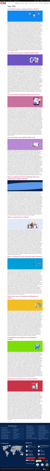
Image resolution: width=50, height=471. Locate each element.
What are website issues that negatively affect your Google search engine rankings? (23, 177)
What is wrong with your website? (18, 217)
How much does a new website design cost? (21, 137)
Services (22, 3)
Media (30, 3)
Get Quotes (48, 0)
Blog (33, 3)
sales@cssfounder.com (31, 455)
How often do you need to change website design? (23, 53)
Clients (38, 0)
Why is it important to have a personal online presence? (24, 257)
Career (37, 3)
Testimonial (41, 0)
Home (35, 0)
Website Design (17, 3)
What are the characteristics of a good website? (22, 379)
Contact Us (40, 3)
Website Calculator (46, 3)
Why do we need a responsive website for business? (23, 94)
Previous (9, 421)
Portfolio (26, 3)
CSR (45, 0)
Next (42, 421)
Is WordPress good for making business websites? (23, 9)
